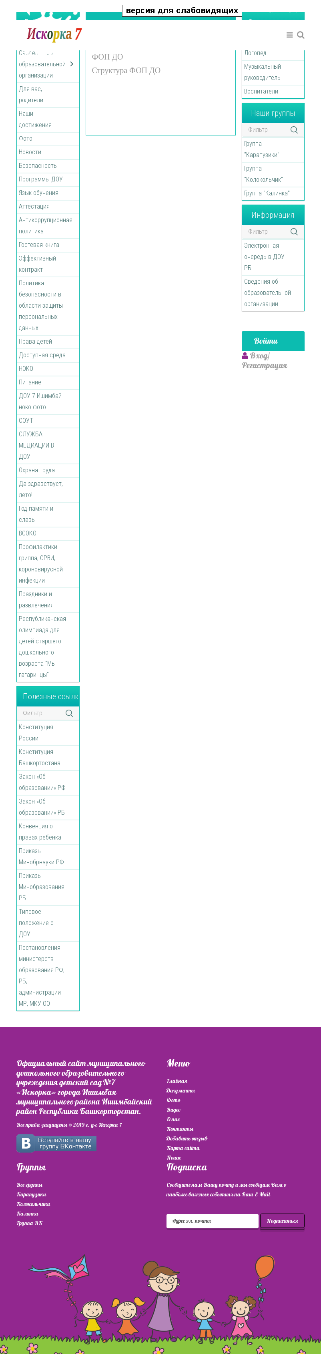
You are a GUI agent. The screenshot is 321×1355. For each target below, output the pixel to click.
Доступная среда (42, 355)
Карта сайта (183, 1148)
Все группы (29, 1185)
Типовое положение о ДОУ (36, 923)
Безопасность (38, 165)
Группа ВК (29, 1223)
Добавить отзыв (187, 1138)
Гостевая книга (39, 245)
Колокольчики (33, 1204)
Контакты (180, 1129)
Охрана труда (37, 470)
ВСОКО (27, 533)
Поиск (174, 1158)
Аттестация (34, 206)
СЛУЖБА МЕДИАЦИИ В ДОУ (36, 445)
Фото (25, 138)
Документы (181, 1090)
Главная (177, 1081)
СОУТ (26, 420)
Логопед (255, 53)
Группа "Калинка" (267, 193)
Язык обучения (38, 193)
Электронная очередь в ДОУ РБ (264, 257)
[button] (277, 9)
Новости (30, 152)
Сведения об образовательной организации (267, 293)
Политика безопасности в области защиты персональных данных (41, 305)
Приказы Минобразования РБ (41, 887)
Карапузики (31, 1194)
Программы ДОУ (41, 179)
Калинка (27, 1214)
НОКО (26, 368)
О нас (173, 1119)
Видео (174, 1110)
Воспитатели (261, 91)
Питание (30, 382)
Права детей (35, 341)
